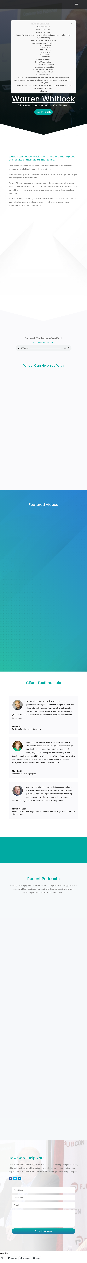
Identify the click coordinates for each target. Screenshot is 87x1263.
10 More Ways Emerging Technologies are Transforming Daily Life (44, 77)
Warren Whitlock (43, 27)
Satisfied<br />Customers (45, 65)
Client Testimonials (43, 62)
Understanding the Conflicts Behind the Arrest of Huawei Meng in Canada (44, 85)
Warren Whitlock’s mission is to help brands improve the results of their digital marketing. (43, 36)
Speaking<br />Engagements (45, 69)
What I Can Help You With (43, 43)
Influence (47, 54)
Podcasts (47, 56)
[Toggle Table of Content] (70, 23)
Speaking (47, 52)
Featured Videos (44, 59)
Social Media (47, 48)
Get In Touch (43, 112)
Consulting (47, 45)
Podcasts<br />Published (45, 67)
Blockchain (47, 50)
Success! (44, 91)
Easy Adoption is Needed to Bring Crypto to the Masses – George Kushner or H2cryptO (44, 81)
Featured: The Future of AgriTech (43, 40)
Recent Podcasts (43, 74)
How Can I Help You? (44, 88)
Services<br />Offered (45, 72)
